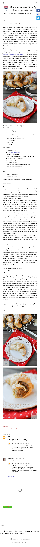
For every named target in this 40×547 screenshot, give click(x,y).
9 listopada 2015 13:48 (20, 437)
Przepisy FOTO (21, 13)
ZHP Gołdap (11, 437)
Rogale (18, 428)
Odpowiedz (11, 455)
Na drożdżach (13, 428)
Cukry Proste (11, 458)
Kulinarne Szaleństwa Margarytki (13, 54)
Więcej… (31, 13)
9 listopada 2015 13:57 (25, 443)
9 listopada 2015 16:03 (25, 463)
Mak (8, 428)
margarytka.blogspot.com (15, 310)
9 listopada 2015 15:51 (20, 458)
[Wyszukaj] (36, 2)
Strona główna (9, 13)
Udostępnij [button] (5, 426)
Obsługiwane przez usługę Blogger (20, 539)
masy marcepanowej (14, 152)
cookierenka (15, 443)
